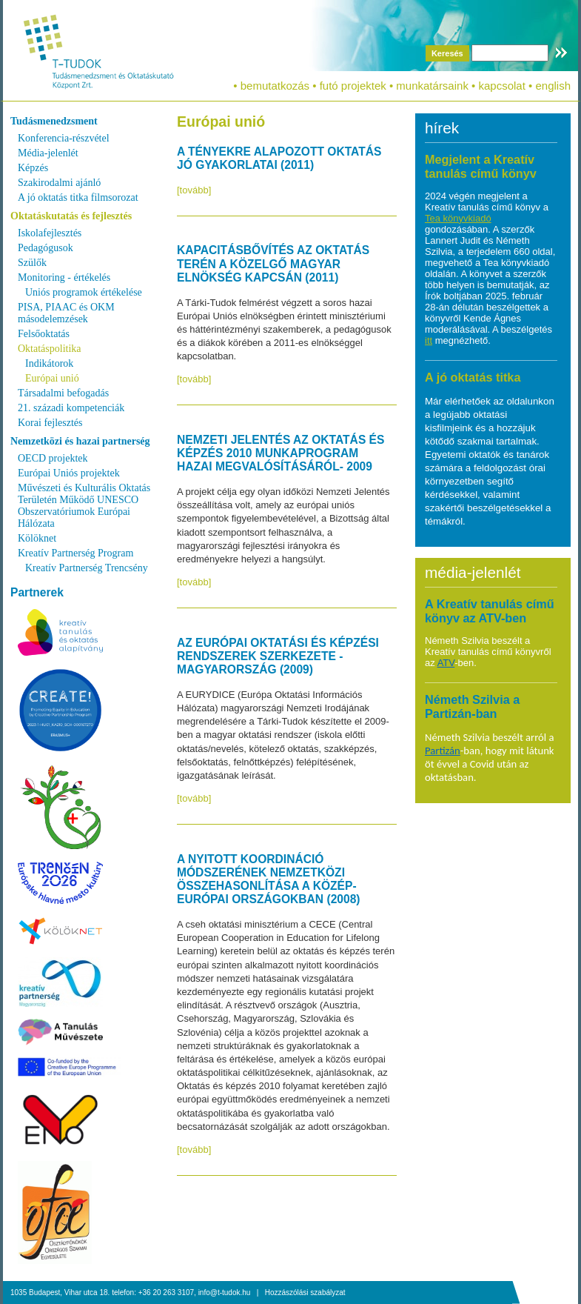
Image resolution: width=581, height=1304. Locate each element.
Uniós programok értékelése (83, 292)
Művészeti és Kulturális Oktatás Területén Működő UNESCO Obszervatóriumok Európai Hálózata (84, 505)
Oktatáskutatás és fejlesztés (71, 216)
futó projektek (353, 85)
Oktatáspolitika (49, 348)
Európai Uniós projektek (69, 473)
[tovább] (194, 190)
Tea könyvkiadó (458, 218)
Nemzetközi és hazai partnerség (80, 441)
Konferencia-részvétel (64, 138)
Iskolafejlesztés (49, 233)
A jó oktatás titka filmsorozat (78, 197)
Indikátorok (49, 363)
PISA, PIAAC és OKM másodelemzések (66, 313)
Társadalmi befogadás (63, 393)
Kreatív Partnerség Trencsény (86, 567)
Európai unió (52, 378)
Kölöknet (37, 538)
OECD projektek (52, 458)
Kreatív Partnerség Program (75, 553)
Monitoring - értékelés (64, 277)
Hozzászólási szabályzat (305, 1292)
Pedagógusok (45, 247)
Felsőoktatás (44, 333)
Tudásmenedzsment (54, 121)
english (553, 85)
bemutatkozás (275, 85)
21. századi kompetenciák (71, 407)
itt (428, 340)
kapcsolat (501, 85)
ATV (446, 662)
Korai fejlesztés (50, 422)
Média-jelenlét (48, 153)
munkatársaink (432, 85)
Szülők (32, 262)
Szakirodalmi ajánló (59, 182)
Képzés (33, 167)
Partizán (442, 750)
